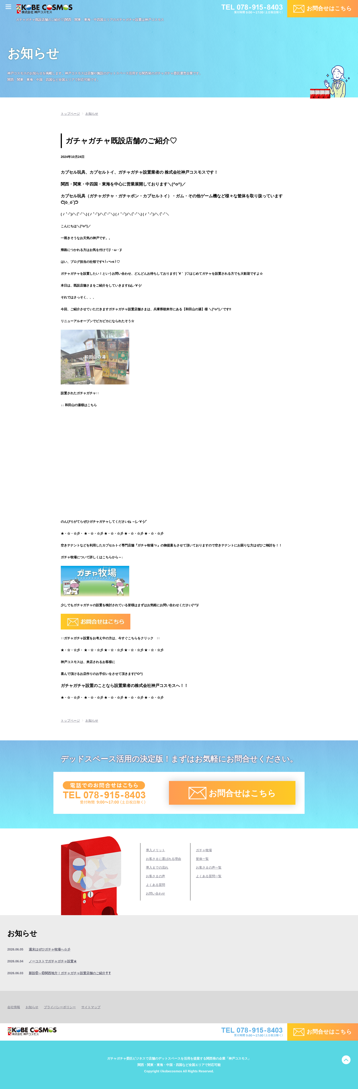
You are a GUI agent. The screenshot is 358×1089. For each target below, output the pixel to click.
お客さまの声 (155, 876)
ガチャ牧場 (204, 850)
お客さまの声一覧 (208, 867)
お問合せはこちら (329, 8)
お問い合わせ (155, 893)
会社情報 (13, 1007)
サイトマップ (90, 1007)
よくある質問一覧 (208, 876)
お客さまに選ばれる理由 (163, 858)
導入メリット (155, 850)
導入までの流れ (157, 867)
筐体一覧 (202, 858)
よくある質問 (155, 884)
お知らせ (32, 1007)
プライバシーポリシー (60, 1007)
